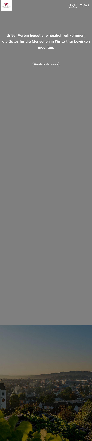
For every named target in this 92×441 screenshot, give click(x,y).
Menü (84, 5)
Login (73, 5)
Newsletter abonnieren (46, 64)
